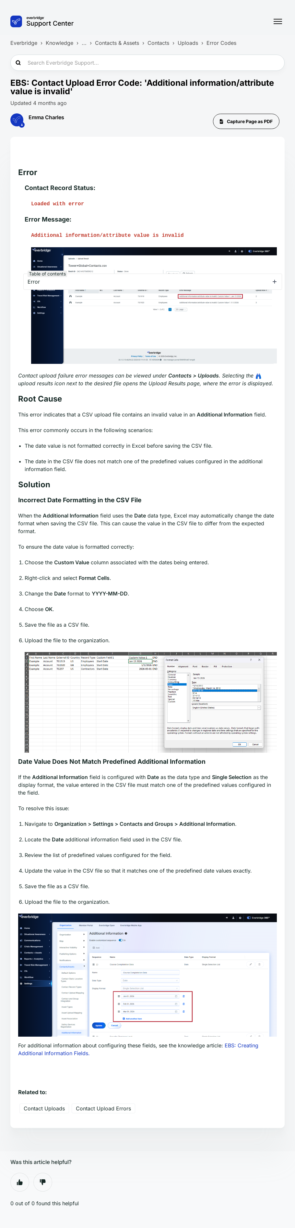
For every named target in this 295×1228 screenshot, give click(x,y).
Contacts (158, 43)
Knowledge (59, 43)
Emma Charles (46, 117)
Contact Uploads (44, 1108)
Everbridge (23, 43)
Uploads (188, 43)
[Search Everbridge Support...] (147, 63)
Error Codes (221, 43)
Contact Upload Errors (103, 1108)
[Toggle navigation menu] (278, 21)
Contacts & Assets (117, 43)
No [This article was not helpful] (42, 1182)
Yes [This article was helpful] (19, 1182)
